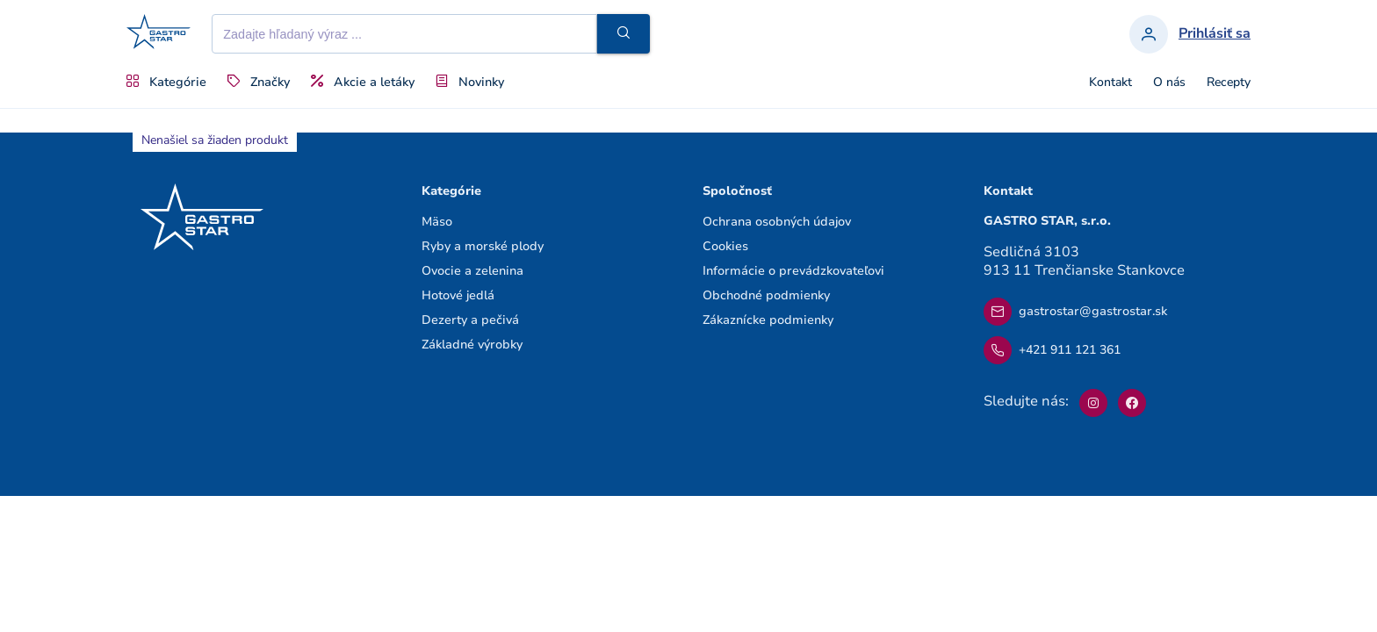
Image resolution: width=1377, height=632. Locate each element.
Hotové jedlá (458, 295)
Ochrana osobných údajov (777, 221)
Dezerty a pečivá (470, 320)
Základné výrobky (472, 344)
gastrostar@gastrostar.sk (1075, 312)
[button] (623, 34)
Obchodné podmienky (766, 295)
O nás (1169, 82)
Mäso (437, 221)
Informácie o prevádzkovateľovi (793, 270)
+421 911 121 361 (1052, 350)
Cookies (725, 246)
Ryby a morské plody (483, 246)
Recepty (1229, 82)
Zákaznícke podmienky (768, 320)
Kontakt (1110, 82)
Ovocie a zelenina (472, 270)
